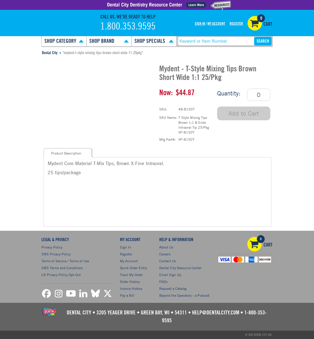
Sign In (200, 24)
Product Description (66, 153)
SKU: (163, 109)
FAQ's (163, 281)
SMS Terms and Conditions (62, 268)
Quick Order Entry (133, 268)
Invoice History (131, 288)
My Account (216, 24)
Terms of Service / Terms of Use (65, 261)
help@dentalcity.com (215, 312)
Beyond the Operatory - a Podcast (184, 295)
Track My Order (131, 275)
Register (236, 24)
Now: (166, 93)
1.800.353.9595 (128, 26)
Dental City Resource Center (180, 268)
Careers (164, 254)
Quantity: (228, 93)
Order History (130, 281)
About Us (166, 247)
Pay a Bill (127, 295)
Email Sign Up (170, 275)
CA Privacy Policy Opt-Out (61, 275)
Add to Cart (243, 113)
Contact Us (167, 261)
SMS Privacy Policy (56, 254)
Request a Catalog (172, 288)
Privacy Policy (51, 247)
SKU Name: (168, 117)
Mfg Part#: (167, 139)
